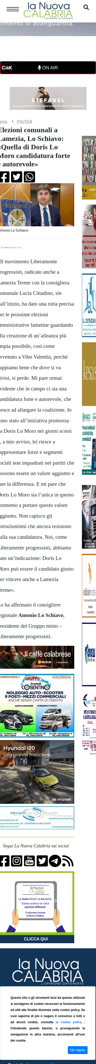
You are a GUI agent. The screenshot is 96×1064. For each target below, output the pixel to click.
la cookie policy (70, 1022)
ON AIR (48, 67)
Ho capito (77, 1050)
